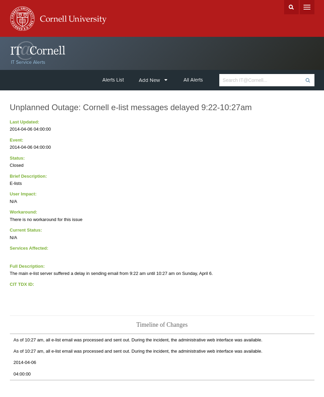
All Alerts (193, 80)
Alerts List (113, 80)
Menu (307, 7)
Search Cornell (291, 7)
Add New (153, 80)
